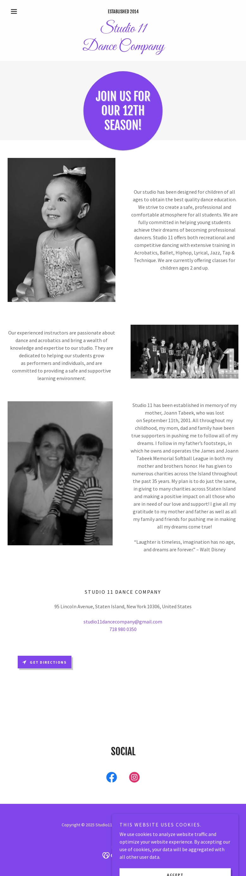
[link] (123, 48)
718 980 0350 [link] (123, 629)
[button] (25, 11)
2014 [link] (134, 11)
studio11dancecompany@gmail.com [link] (122, 621)
